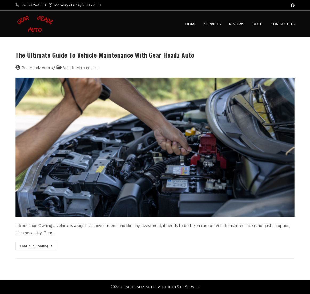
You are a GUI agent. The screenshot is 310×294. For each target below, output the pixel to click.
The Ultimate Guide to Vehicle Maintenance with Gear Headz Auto (104, 55)
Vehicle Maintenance (81, 67)
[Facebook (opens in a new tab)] (292, 5)
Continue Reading (38, 245)
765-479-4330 (34, 5)
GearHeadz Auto (36, 67)
